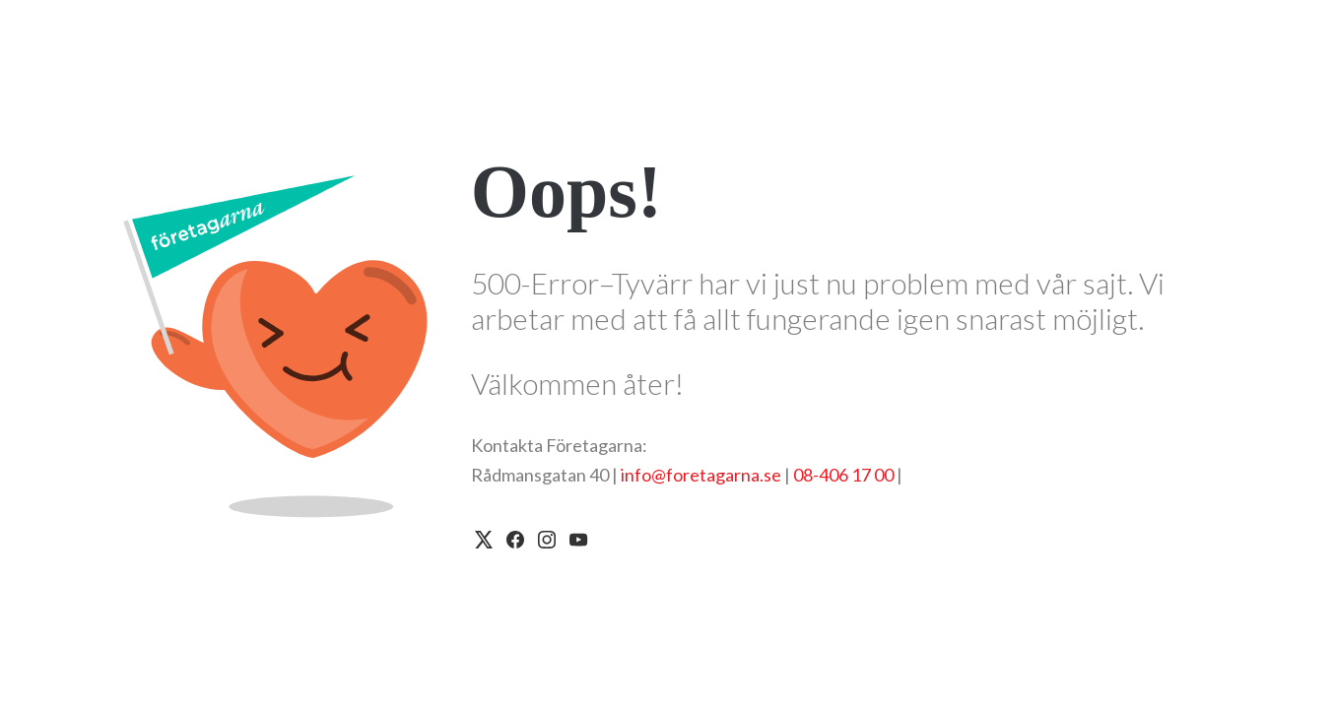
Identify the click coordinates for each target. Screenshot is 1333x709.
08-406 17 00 (843, 474)
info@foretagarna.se (701, 474)
